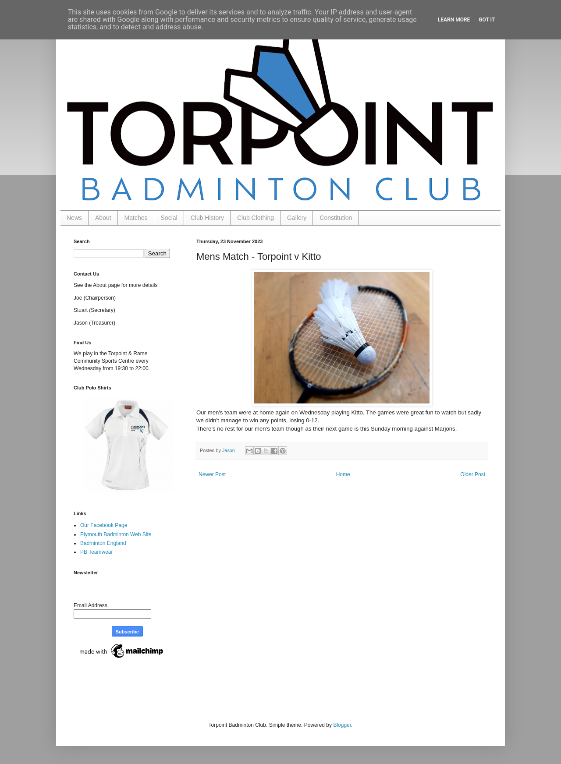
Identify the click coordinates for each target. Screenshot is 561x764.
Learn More (454, 20)
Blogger (342, 725)
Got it (487, 20)
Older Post (472, 474)
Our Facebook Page (103, 525)
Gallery (296, 217)
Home (343, 474)
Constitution (336, 217)
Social (169, 217)
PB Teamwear (96, 552)
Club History (207, 217)
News (74, 217)
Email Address (90, 605)
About (103, 217)
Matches (136, 217)
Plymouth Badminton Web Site (116, 534)
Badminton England (103, 543)
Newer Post (212, 474)
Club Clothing (255, 217)
